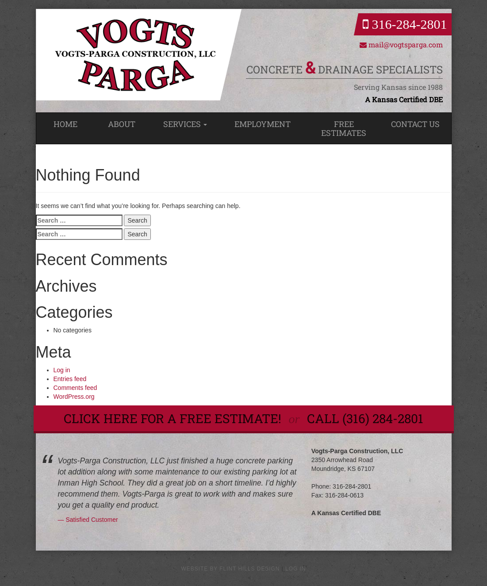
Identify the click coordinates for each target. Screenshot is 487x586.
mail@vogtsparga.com (401, 44)
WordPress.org (74, 396)
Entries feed (70, 378)
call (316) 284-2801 (365, 418)
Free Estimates (343, 128)
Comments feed (75, 387)
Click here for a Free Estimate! (174, 418)
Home (65, 124)
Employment (262, 124)
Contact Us (415, 124)
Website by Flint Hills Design (230, 569)
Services (185, 124)
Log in (62, 370)
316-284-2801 (405, 24)
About (121, 124)
